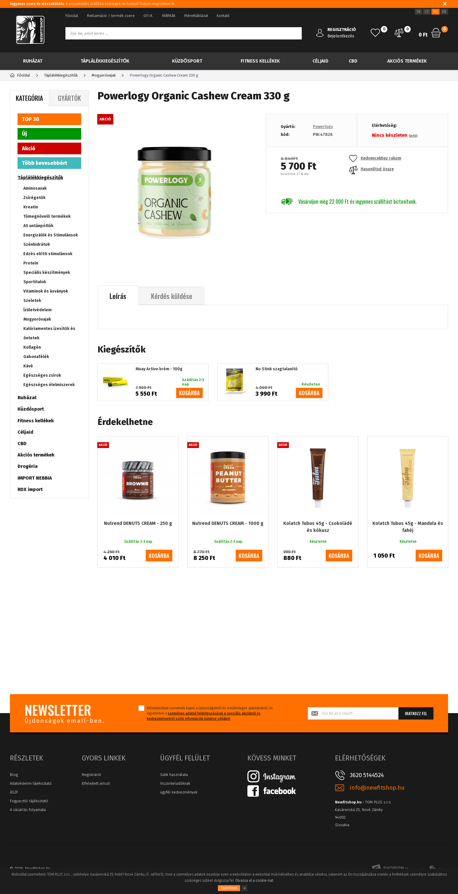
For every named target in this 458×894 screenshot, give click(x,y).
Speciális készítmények (46, 272)
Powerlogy (323, 126)
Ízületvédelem (37, 309)
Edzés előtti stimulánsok (47, 253)
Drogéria (28, 466)
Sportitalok (34, 281)
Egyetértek (229, 888)
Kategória (29, 98)
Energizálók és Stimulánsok (50, 235)
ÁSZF (14, 792)
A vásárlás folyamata (28, 809)
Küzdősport (187, 61)
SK (418, 12)
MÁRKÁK (169, 15)
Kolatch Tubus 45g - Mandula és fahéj (407, 527)
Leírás (118, 295)
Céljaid (320, 61)
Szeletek (32, 300)
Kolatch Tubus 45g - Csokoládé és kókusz (317, 527)
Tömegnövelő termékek (47, 216)
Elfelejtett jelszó (96, 783)
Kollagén (32, 347)
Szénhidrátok (36, 244)
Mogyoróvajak (37, 319)
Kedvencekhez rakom (375, 158)
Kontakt (223, 15)
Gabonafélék (36, 356)
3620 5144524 (367, 775)
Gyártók (69, 98)
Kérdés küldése (171, 295)
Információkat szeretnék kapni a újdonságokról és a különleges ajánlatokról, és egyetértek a (210, 713)
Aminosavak (35, 188)
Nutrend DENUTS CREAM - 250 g (138, 523)
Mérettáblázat (196, 15)
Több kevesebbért (44, 163)
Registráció (91, 774)
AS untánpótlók (38, 225)
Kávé (28, 366)
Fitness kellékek (260, 61)
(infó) (413, 136)
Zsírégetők (34, 197)
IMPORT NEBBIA (35, 478)
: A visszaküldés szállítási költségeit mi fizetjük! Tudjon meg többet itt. (92, 4)
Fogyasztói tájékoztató (29, 801)
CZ (427, 12)
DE (444, 12)
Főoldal (71, 15)
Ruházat (32, 61)
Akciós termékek (407, 61)
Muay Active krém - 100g (159, 369)
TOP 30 (30, 119)
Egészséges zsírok (42, 375)
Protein (30, 263)
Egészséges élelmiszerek (49, 384)
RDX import (30, 489)
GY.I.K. (148, 15)
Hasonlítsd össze (371, 169)
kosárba (189, 393)
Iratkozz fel (416, 713)
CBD (353, 61)
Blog (14, 774)
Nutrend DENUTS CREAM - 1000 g (227, 523)
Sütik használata (174, 774)
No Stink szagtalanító (277, 369)
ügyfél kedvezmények (178, 792)
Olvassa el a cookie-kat (254, 881)
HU (435, 12)
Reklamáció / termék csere (111, 15)
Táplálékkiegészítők (105, 61)
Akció (28, 148)
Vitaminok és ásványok (45, 291)
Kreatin (30, 207)
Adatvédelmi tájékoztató (31, 783)
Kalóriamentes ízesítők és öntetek (49, 333)
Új (24, 134)
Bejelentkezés (340, 36)
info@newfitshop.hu (377, 787)
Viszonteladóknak (175, 783)
